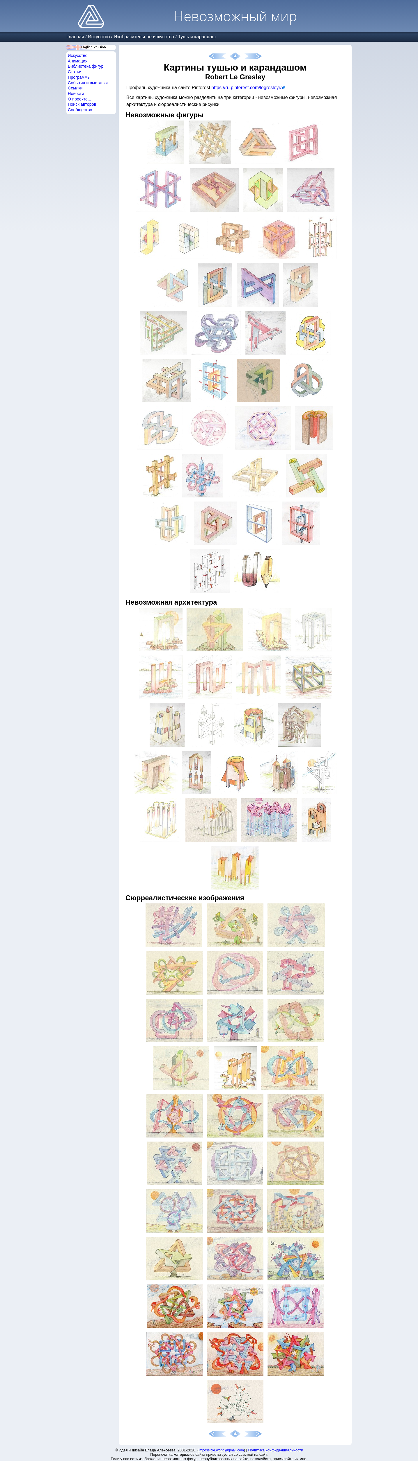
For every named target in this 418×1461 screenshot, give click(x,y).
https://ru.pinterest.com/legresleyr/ (246, 87)
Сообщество (80, 109)
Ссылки (75, 88)
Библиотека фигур (85, 66)
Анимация (78, 61)
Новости (76, 93)
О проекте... (79, 99)
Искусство (99, 36)
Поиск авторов (82, 104)
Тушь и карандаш (197, 36)
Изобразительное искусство (144, 36)
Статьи (75, 71)
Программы (79, 77)
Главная (75, 36)
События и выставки (88, 82)
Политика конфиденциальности (275, 1450)
